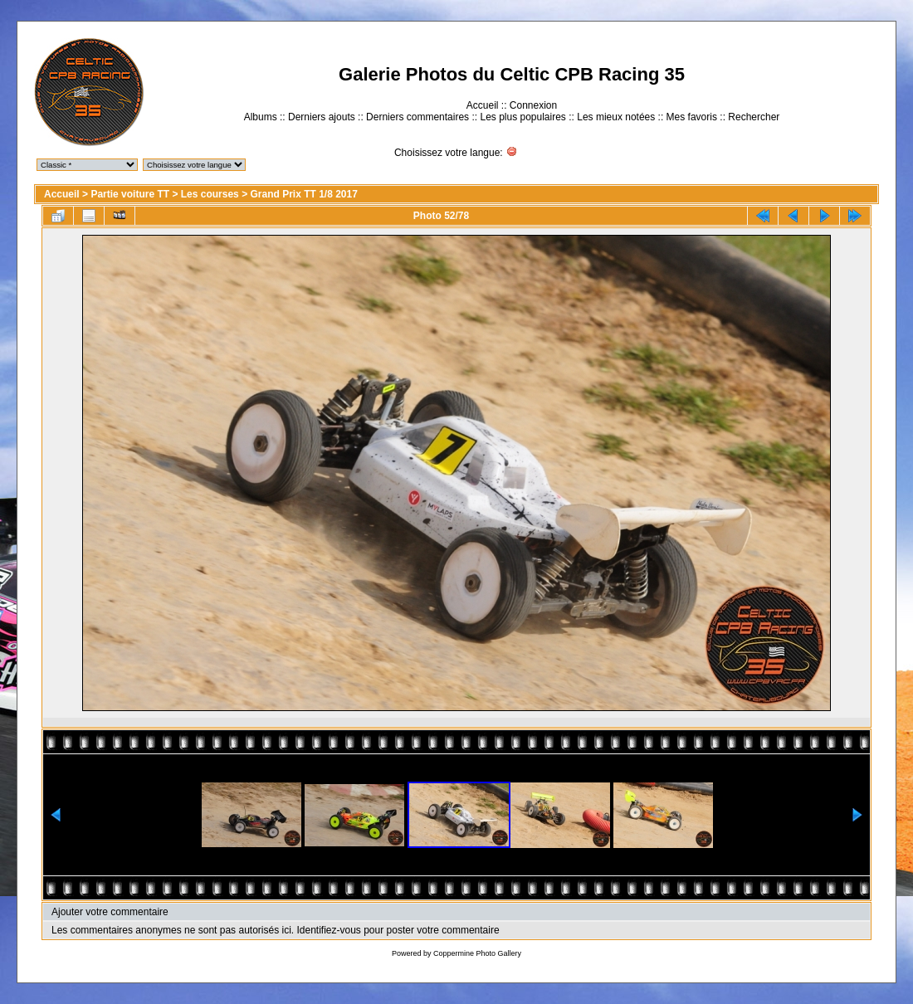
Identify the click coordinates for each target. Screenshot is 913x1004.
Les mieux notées (616, 117)
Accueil (482, 105)
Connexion (533, 105)
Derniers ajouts (321, 117)
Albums (260, 117)
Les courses (210, 194)
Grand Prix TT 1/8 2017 (303, 194)
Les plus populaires (522, 117)
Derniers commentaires (417, 117)
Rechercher (753, 117)
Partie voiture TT (129, 194)
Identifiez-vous (328, 930)
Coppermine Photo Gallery (477, 953)
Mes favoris (691, 117)
